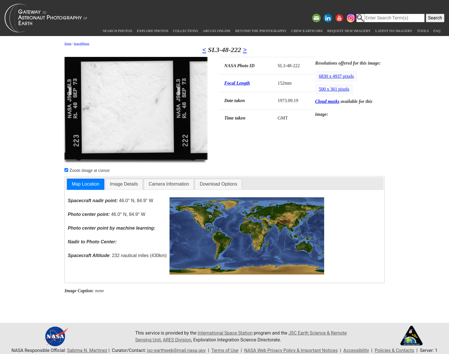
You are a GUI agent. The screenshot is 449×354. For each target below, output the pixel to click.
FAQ (436, 31)
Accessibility (356, 350)
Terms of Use (225, 350)
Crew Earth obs (307, 31)
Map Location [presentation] (85, 184)
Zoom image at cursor (87, 170)
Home (67, 43)
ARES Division (177, 340)
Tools (423, 31)
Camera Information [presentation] (169, 184)
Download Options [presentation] (218, 184)
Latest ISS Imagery (393, 31)
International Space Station (225, 333)
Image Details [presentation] (124, 184)
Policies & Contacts (394, 350)
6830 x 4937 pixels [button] (336, 76)
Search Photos (117, 31)
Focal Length (237, 83)
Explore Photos (152, 31)
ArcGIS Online (217, 31)
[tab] (85, 184)
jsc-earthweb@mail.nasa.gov (176, 350)
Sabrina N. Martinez (87, 350)
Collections (185, 31)
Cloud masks (327, 101)
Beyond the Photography (260, 31)
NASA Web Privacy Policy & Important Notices (291, 350)
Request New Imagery (349, 31)
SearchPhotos (81, 43)
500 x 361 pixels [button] (334, 89)
